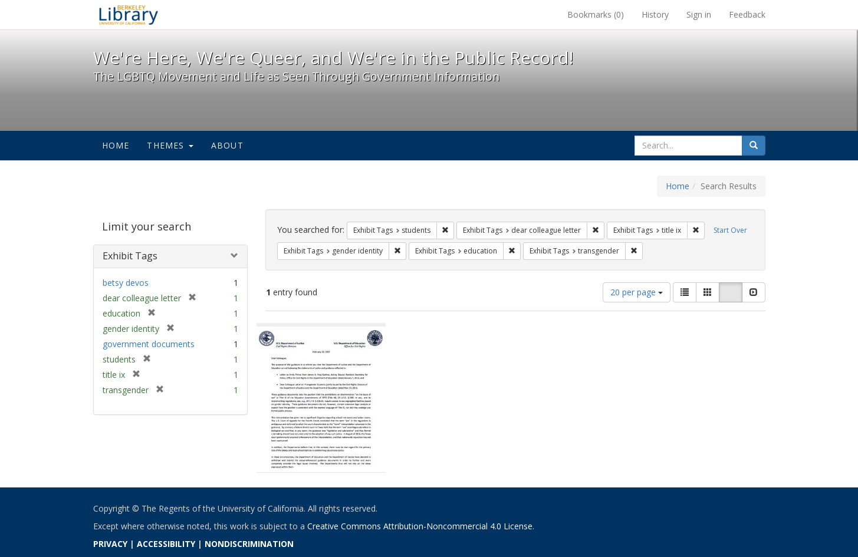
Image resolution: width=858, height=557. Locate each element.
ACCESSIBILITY (166, 543)
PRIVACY (110, 543)
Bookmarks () (595, 14)
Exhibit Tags (130, 255)
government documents (149, 344)
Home (116, 145)
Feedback (747, 14)
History (655, 14)
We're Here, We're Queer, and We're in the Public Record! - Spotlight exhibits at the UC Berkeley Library (128, 14)
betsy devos (126, 282)
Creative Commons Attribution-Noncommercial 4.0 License (419, 526)
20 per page (636, 292)
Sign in (698, 14)
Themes (170, 145)
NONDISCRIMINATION (249, 543)
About (227, 145)
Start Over (730, 230)
